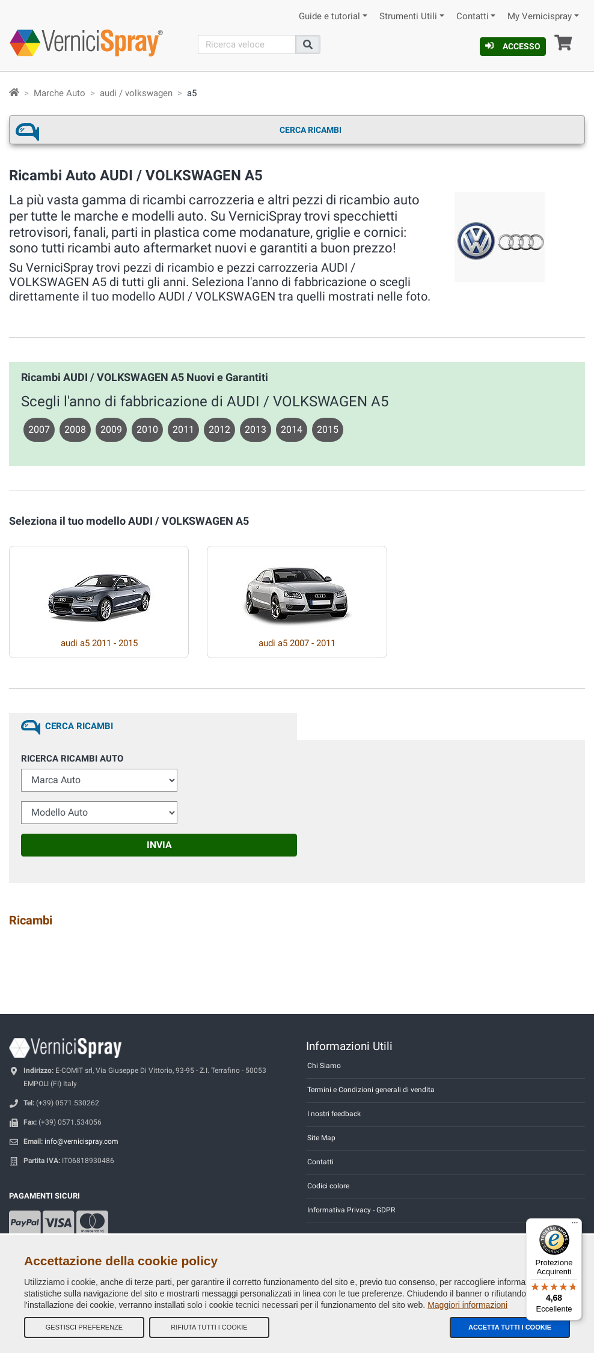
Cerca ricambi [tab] (79, 726)
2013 (255, 429)
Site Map (321, 1138)
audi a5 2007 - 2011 (297, 643)
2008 (75, 429)
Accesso (512, 46)
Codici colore (328, 1186)
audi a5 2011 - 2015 (99, 643)
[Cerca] (247, 44)
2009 (111, 429)
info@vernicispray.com (81, 1141)
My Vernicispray (539, 16)
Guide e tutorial (329, 16)
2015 (327, 429)
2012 (219, 429)
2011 (183, 429)
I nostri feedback (334, 1114)
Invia (159, 845)
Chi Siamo (324, 1065)
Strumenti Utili (408, 16)
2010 (147, 429)
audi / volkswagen (136, 93)
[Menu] (575, 1225)
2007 (39, 429)
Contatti (472, 16)
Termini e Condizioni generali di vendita (371, 1090)
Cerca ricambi (310, 130)
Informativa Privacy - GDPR (351, 1210)
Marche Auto (59, 93)
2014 (291, 429)
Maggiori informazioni (467, 1305)
